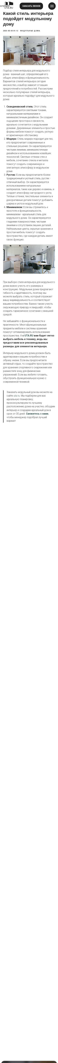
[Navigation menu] (52, 6)
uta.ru (17, 395)
